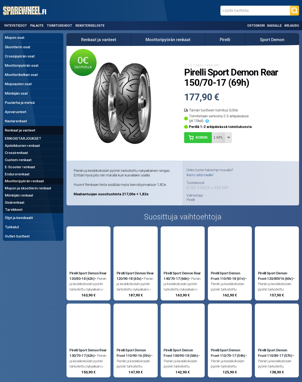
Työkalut (12, 227)
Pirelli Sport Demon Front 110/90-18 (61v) (228, 276)
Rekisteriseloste (90, 25)
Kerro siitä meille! (199, 175)
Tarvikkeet (13, 209)
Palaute (37, 25)
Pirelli (225, 39)
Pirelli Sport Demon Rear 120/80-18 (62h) (88, 276)
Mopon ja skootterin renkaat (28, 188)
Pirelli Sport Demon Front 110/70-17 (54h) (228, 353)
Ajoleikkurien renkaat (22, 145)
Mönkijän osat (16, 93)
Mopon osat (14, 37)
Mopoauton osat (18, 84)
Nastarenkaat (16, 121)
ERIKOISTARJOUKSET (23, 138)
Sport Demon (272, 39)
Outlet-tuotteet (17, 236)
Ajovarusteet (15, 112)
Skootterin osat (17, 47)
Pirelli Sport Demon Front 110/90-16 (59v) (134, 353)
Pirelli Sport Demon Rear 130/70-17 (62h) (88, 353)
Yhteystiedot (15, 25)
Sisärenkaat (14, 202)
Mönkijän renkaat (19, 195)
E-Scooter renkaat (20, 167)
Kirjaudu (291, 25)
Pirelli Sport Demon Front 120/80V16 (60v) (275, 276)
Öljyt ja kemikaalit (19, 218)
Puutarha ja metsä (20, 102)
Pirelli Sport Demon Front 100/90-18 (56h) (181, 353)
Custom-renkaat (18, 160)
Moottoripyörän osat (21, 65)
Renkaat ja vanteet (20, 130)
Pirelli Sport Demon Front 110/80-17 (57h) (275, 353)
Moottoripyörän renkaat (24, 181)
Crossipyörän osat (20, 56)
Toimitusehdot (59, 25)
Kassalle (274, 25)
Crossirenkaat (16, 153)
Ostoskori (256, 25)
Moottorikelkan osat (21, 75)
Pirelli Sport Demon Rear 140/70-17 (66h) (182, 276)
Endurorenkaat (17, 174)
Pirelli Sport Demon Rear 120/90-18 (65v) (135, 276)
